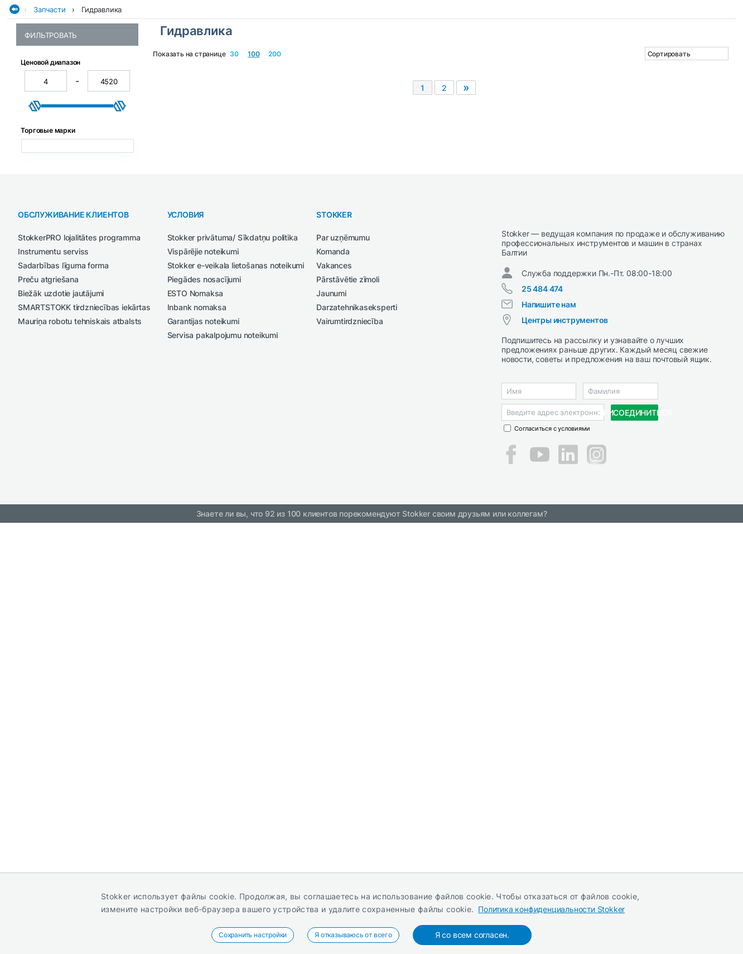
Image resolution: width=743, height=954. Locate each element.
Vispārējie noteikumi (203, 644)
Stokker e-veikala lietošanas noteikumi (235, 658)
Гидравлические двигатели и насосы (78, 135)
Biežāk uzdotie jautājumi (61, 686)
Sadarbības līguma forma (63, 658)
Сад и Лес (299, 69)
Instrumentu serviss (53, 644)
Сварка (339, 69)
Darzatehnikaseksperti (356, 700)
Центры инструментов (565, 723)
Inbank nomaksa (196, 700)
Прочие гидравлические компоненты (69, 189)
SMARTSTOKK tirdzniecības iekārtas (84, 700)
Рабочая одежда (241, 69)
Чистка (632, 69)
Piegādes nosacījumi (204, 672)
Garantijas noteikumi (203, 714)
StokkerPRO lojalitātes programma (79, 630)
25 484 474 (542, 692)
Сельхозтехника (392, 69)
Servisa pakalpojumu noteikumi (222, 728)
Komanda (333, 644)
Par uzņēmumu (343, 630)
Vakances (333, 658)
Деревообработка (168, 69)
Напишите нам (549, 707)
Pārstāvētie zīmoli (347, 672)
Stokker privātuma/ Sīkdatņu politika (232, 630)
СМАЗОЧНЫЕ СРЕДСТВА (473, 69)
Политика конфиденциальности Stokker (551, 909)
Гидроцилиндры (54, 173)
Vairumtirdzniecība (349, 714)
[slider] (35, 312)
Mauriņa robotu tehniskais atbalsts (80, 714)
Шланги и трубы (54, 206)
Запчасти (49, 90)
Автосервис (103, 69)
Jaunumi (331, 686)
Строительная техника (566, 69)
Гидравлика (101, 90)
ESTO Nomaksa (195, 686)
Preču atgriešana (48, 672)
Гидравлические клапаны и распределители (75, 156)
